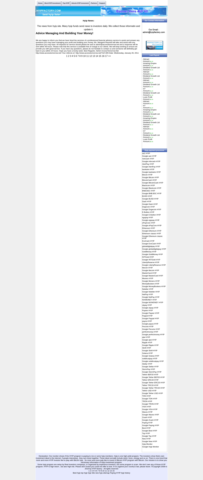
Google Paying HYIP (150, 425)
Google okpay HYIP (150, 308)
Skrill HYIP (146, 348)
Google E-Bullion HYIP (151, 215)
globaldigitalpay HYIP (151, 246)
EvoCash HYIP (148, 241)
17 (106, 56)
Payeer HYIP (147, 310)
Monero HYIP (147, 278)
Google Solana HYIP (150, 356)
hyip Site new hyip (95, 473)
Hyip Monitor (147, 444)
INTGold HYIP (148, 257)
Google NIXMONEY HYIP (152, 302)
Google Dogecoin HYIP (151, 209)
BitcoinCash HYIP (149, 180)
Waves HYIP (147, 412)
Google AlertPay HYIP (151, 167)
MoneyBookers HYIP (150, 284)
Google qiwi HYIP (149, 340)
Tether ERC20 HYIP (150, 380)
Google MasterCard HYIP (152, 276)
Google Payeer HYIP (150, 313)
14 (97, 56)
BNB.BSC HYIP (148, 191)
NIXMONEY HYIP (149, 300)
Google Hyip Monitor (150, 447)
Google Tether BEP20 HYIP (153, 377)
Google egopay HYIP (150, 220)
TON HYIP (146, 396)
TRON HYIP (147, 401)
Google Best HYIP (149, 431)
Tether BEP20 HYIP (150, 375)
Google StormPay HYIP (152, 372)
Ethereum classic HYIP (151, 233)
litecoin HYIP (147, 268)
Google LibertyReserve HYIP (154, 265)
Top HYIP (146, 433)
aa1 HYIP (146, 153)
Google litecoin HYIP (150, 270)
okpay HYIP (147, 305)
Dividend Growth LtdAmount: (151, 69)
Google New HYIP (149, 441)
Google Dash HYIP (150, 204)
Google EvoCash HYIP (151, 244)
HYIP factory (97, 469)
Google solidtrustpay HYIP (153, 361)
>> (109, 56)
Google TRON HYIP (150, 404)
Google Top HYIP (149, 436)
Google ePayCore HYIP (152, 225)
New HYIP (146, 439)
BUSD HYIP (147, 196)
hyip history (125, 473)
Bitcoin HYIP (147, 175)
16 (103, 56)
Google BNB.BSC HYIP (152, 193)
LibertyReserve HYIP (150, 262)
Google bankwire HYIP (151, 172)
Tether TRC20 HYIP (150, 385)
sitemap (106, 473)
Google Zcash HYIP (150, 420)
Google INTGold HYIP (151, 260)
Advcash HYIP (148, 159)
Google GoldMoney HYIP (152, 254)
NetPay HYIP (147, 294)
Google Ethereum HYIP (151, 231)
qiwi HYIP (146, 337)
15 (100, 56)
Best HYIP (146, 428)
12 (90, 56)
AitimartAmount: (148, 60)
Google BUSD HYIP (150, 199)
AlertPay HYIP (148, 164)
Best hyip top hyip (80, 473)
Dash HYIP (146, 201)
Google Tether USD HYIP (152, 393)
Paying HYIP (147, 423)
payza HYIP (147, 321)
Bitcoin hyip (78, 460)
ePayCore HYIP (148, 223)
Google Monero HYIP (151, 281)
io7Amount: (148, 90)
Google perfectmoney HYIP (153, 334)
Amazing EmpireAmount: (149, 64)
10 (84, 56)
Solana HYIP (147, 353)
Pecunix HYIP (148, 326)
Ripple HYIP (147, 342)
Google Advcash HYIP (151, 161)
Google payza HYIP (150, 324)
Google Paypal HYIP (150, 318)
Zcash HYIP (147, 417)
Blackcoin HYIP (148, 185)
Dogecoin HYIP (148, 207)
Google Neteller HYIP (151, 292)
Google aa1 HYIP (149, 156)
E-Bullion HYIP (148, 212)
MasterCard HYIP (149, 273)
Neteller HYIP (147, 289)
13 (94, 56)
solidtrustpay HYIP (149, 359)
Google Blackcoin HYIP (151, 188)
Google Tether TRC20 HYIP (153, 388)
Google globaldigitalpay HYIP (154, 249)
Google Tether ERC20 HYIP (153, 383)
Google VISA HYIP (149, 409)
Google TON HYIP (149, 399)
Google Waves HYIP (150, 415)
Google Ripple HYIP (150, 345)
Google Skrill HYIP (149, 350)
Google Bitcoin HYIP (150, 177)
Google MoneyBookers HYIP (154, 286)
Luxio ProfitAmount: (148, 98)
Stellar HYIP (147, 364)
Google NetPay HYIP (150, 297)
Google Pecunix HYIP (151, 329)
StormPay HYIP (148, 369)
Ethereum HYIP (148, 228)
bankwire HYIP (148, 169)
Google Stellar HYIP (150, 367)
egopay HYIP (147, 217)
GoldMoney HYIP (149, 252)
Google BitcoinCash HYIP (152, 183)
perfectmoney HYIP (150, 332)
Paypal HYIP (147, 316)
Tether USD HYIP (149, 391)
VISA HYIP (146, 407)
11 (87, 56)
